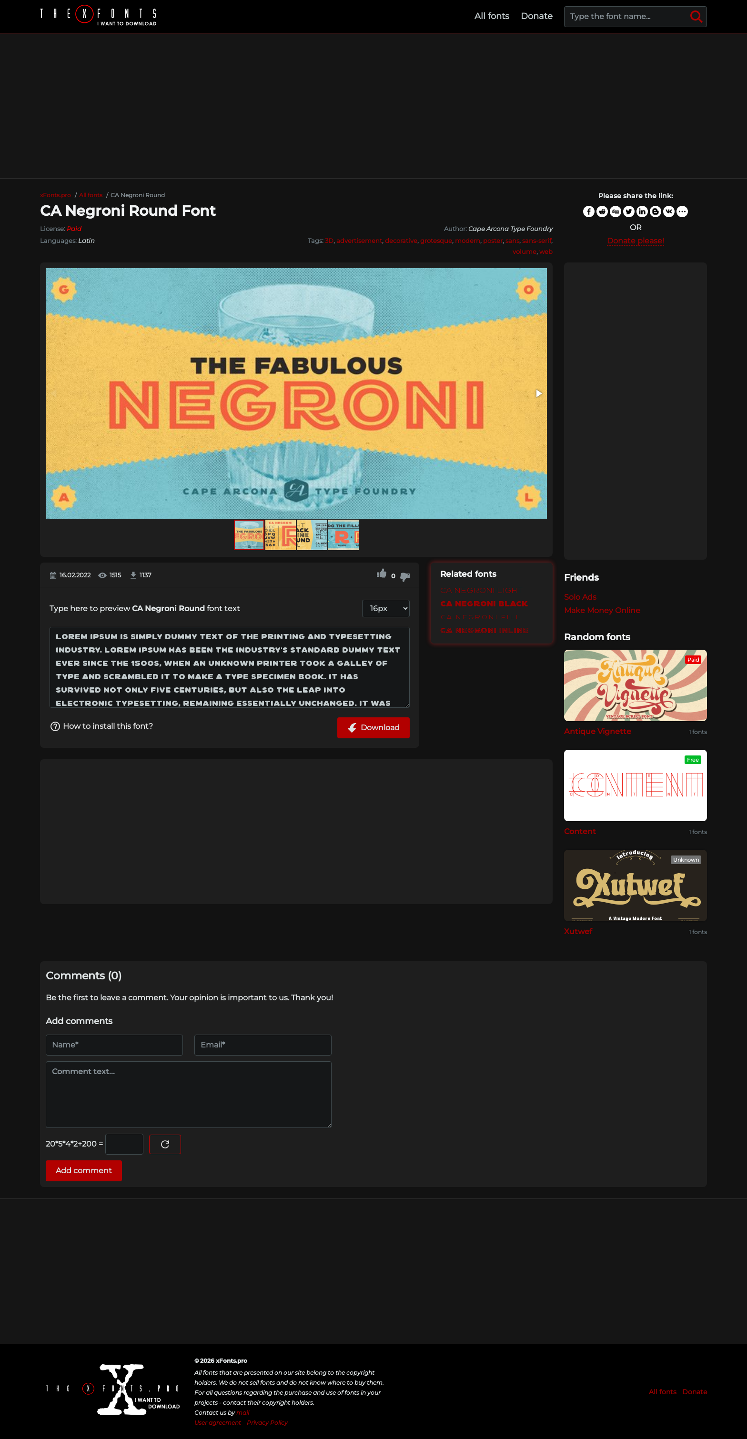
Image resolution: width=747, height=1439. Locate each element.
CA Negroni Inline (484, 630)
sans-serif (536, 240)
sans (512, 240)
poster (493, 240)
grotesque (436, 240)
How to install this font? (101, 726)
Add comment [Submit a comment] (84, 1170)
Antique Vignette (597, 731)
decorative (401, 240)
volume (524, 251)
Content (580, 831)
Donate (537, 16)
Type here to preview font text (145, 608)
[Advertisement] (373, 105)
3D (329, 240)
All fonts (491, 16)
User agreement (217, 1422)
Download (373, 728)
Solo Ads (580, 597)
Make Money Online (602, 610)
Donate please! (635, 240)
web (546, 251)
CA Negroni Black (484, 604)
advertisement (359, 240)
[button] (538, 393)
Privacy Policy (267, 1422)
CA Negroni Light (481, 590)
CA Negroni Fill (480, 617)
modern (467, 240)
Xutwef (578, 931)
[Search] (696, 16)
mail (242, 1412)
